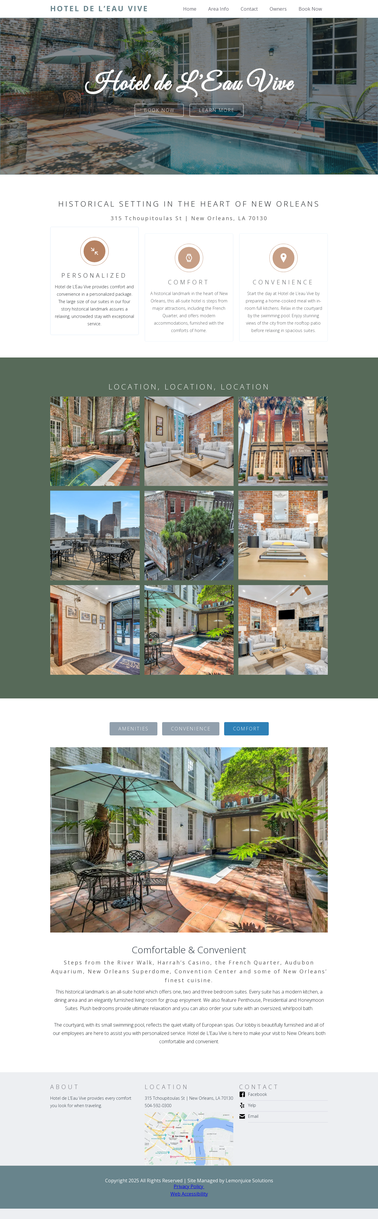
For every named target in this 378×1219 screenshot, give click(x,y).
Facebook (257, 1094)
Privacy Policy (189, 1186)
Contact (249, 9)
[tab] (133, 728)
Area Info (218, 9)
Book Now (310, 9)
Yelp (252, 1105)
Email (253, 1116)
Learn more (216, 110)
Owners (278, 9)
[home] (99, 8)
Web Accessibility (189, 1194)
